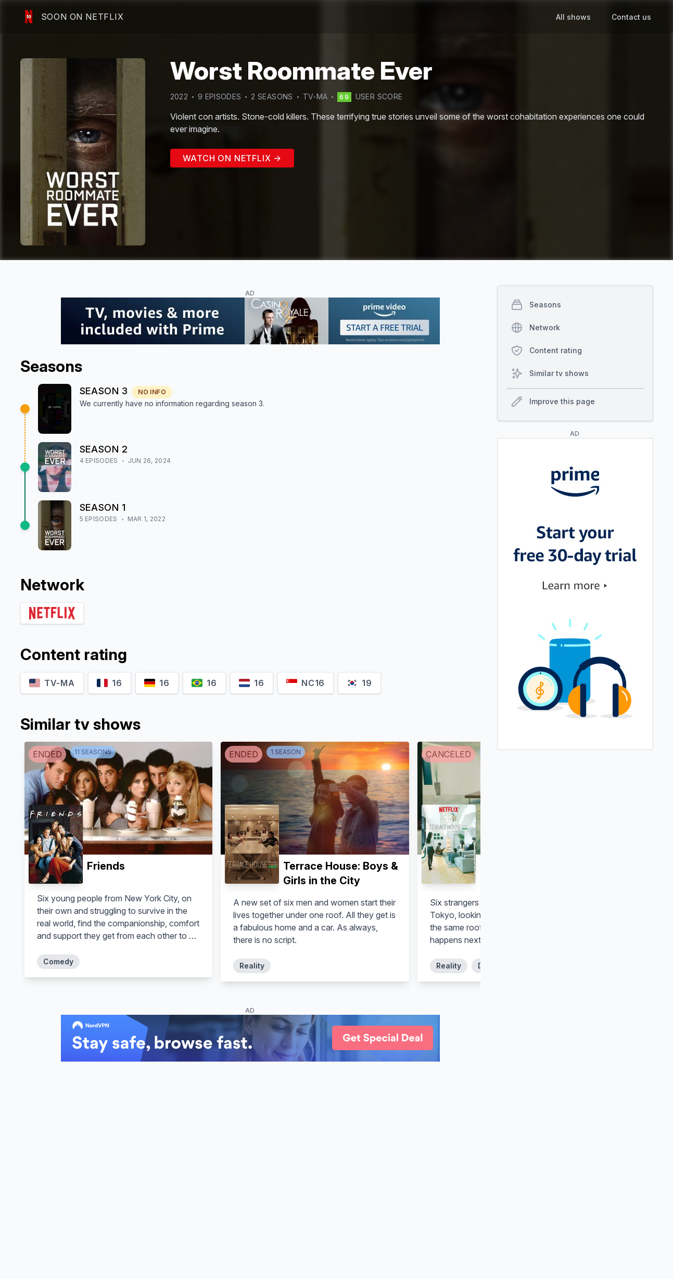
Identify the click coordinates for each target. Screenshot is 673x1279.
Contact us (631, 16)
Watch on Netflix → (232, 158)
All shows (573, 16)
